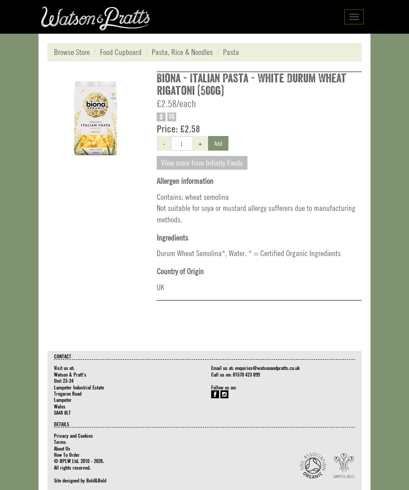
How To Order (67, 454)
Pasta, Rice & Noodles (182, 52)
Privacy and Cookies (73, 435)
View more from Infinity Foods (202, 162)
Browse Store (72, 52)
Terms (60, 441)
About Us (62, 448)
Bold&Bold (96, 480)
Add (218, 143)
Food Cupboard (121, 52)
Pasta (231, 52)
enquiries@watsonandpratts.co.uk (267, 367)
